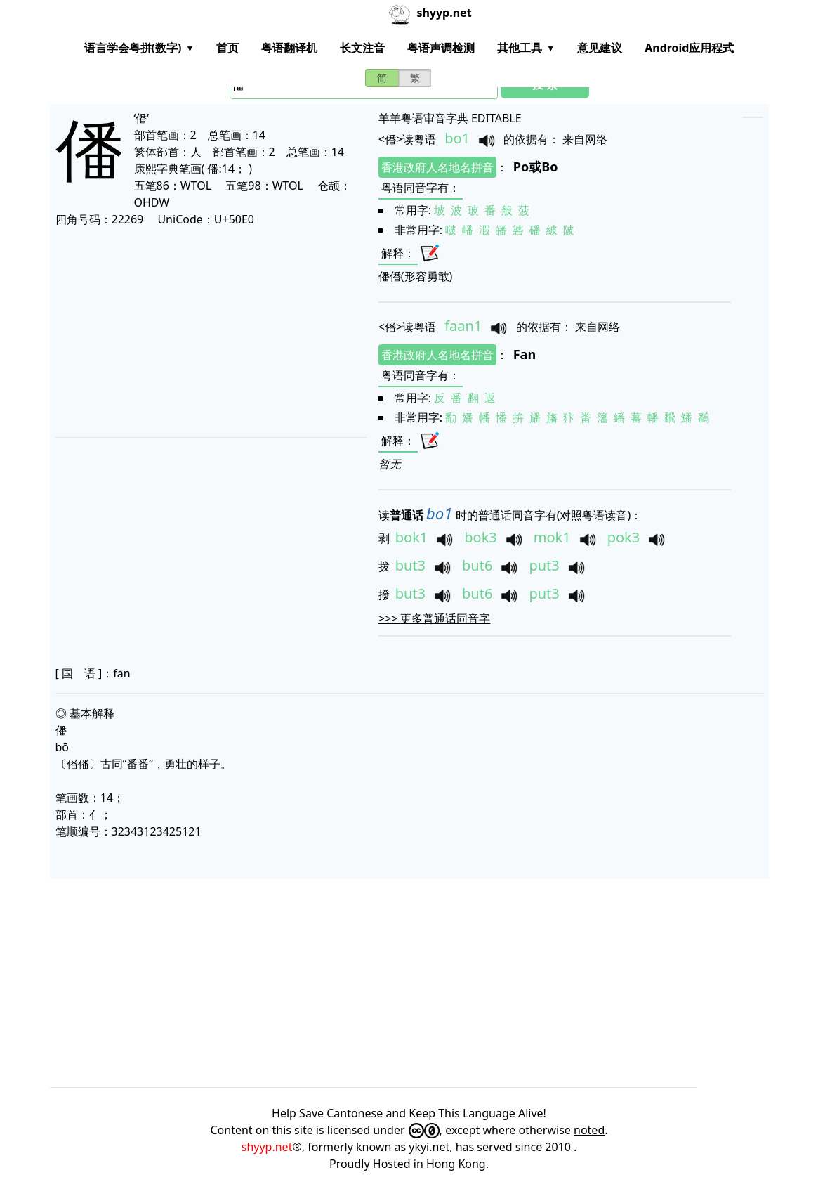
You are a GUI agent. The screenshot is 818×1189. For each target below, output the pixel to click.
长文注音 (362, 48)
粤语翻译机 (289, 48)
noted (589, 1130)
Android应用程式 (689, 48)
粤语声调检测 (441, 48)
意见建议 (599, 48)
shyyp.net (267, 1147)
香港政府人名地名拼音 (437, 167)
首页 (227, 48)
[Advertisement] (201, 331)
